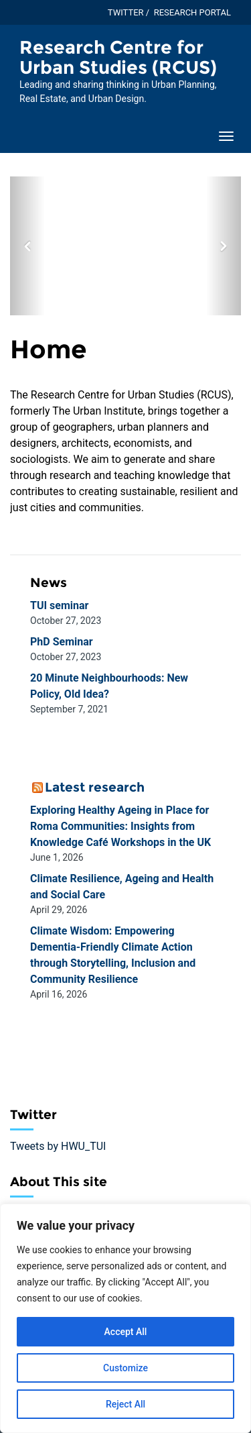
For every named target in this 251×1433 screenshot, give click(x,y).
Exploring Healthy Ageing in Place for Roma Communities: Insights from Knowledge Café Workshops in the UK (120, 826)
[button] (27, 245)
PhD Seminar (61, 641)
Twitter (126, 12)
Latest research (95, 787)
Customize (125, 1368)
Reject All (125, 1404)
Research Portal (192, 12)
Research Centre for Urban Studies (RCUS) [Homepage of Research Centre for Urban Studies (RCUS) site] (118, 57)
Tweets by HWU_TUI (58, 1146)
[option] (125, 245)
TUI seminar (59, 605)
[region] (125, 1318)
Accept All (125, 1331)
